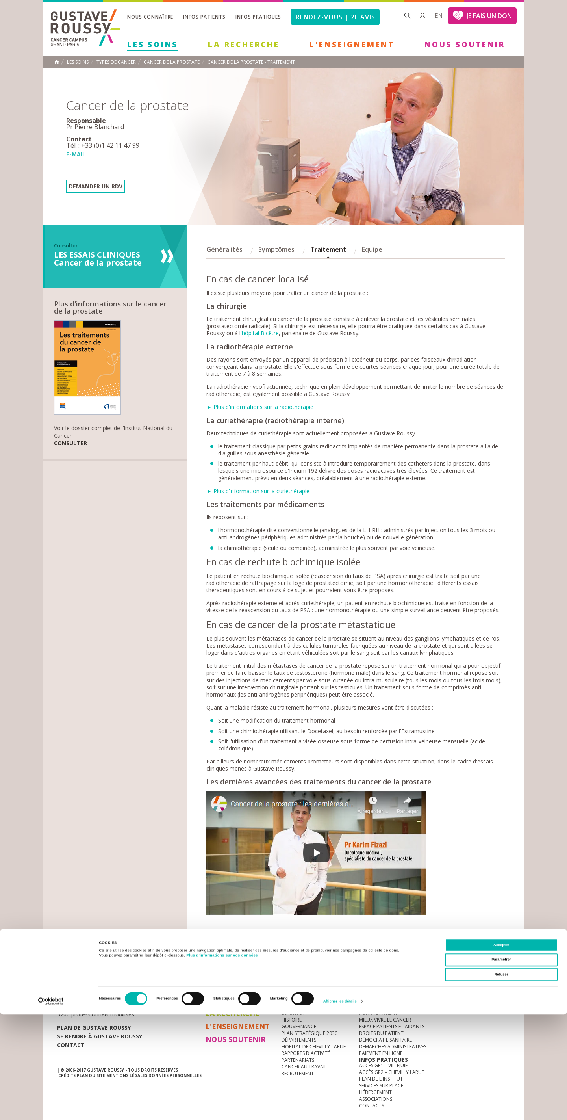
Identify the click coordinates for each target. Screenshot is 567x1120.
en (438, 15)
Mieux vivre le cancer (385, 1019)
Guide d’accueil (378, 1006)
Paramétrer (501, 1065)
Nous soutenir (464, 44)
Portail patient (378, 1013)
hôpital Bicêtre (260, 333)
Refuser (501, 1080)
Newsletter (427, 977)
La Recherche (244, 44)
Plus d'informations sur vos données (222, 1060)
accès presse (131, 973)
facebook (503, 973)
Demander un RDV (95, 186)
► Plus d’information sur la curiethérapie (257, 491)
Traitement (328, 249)
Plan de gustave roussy (94, 1027)
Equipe (372, 249)
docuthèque (246, 973)
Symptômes (276, 249)
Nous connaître (150, 16)
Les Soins (152, 44)
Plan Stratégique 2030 (309, 1033)
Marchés (293, 973)
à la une (292, 1006)
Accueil (56, 61)
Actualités (81, 973)
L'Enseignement (352, 44)
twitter (491, 973)
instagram (454, 973)
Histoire (292, 1019)
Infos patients (204, 16)
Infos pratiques (258, 16)
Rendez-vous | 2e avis (335, 17)
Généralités (224, 249)
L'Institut (293, 1013)
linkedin (479, 973)
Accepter (501, 1050)
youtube (467, 973)
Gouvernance (299, 1026)
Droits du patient (381, 1033)
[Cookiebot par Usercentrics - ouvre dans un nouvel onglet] (51, 1107)
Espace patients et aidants (391, 1026)
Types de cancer (116, 62)
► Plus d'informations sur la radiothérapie (259, 406)
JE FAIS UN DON (489, 15)
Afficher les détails (340, 1107)
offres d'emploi (188, 973)
